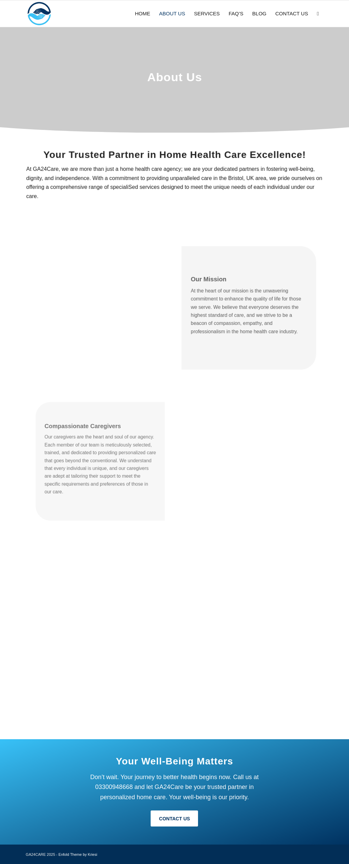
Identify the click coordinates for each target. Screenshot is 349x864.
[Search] (318, 13)
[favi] (39, 13)
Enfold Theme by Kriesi (78, 854)
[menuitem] (143, 13)
